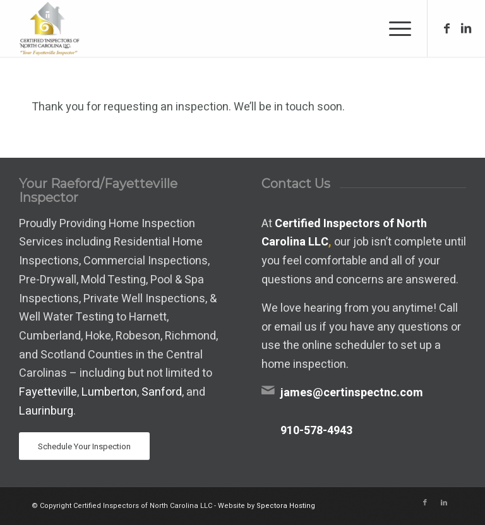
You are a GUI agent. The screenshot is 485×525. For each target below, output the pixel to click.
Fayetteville (48, 392)
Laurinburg (46, 411)
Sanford (161, 392)
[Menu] (393, 28)
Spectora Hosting (285, 505)
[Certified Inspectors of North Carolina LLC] (48, 28)
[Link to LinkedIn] (466, 28)
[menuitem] (393, 28)
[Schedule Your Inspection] (84, 446)
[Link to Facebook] (447, 28)
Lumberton (109, 392)
